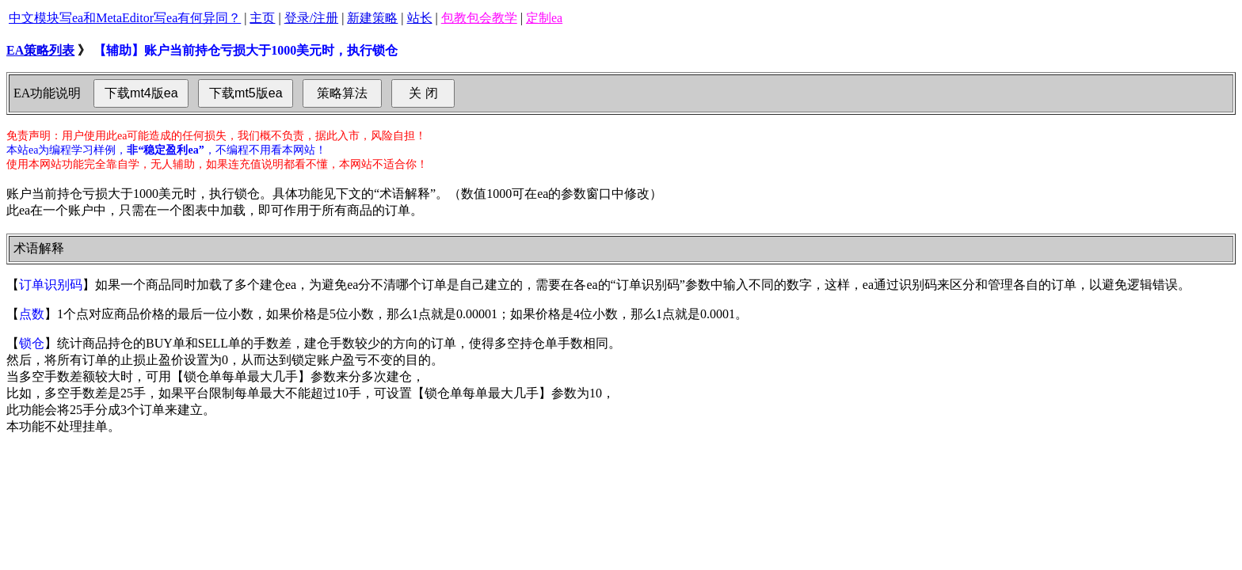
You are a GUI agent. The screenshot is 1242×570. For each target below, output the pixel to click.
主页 (262, 18)
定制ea (544, 18)
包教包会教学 (479, 18)
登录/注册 (311, 18)
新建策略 (372, 18)
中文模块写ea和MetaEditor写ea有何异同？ (125, 18)
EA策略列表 (40, 50)
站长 (419, 18)
